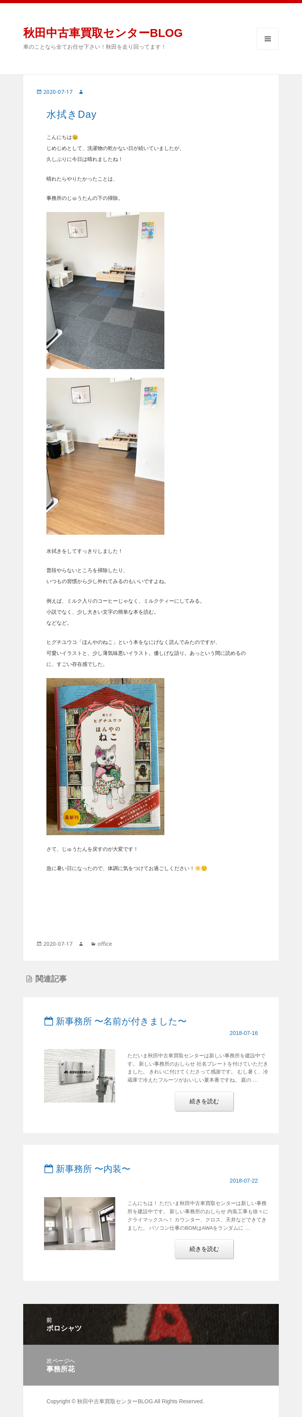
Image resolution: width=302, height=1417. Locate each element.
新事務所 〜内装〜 (87, 1169)
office (105, 943)
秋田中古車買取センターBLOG (103, 33)
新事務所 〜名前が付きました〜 (115, 1021)
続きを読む (210, 1104)
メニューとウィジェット (268, 39)
